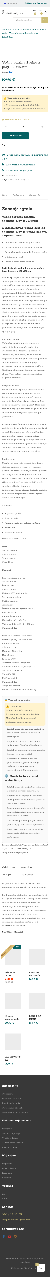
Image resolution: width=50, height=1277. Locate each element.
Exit (11, 72)
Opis (4, 195)
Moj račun (7, 1163)
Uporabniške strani (11, 1098)
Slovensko (10, 3)
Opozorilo (34, 195)
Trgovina (16, 29)
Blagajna (6, 1177)
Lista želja (7, 1173)
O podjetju (7, 1093)
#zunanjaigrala (21, 179)
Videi (4, 1198)
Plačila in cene (9, 1147)
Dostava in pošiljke (11, 1133)
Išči (44, 20)
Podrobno (18, 195)
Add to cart (15, 135)
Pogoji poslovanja (11, 1103)
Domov (5, 29)
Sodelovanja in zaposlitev (15, 1112)
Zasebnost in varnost (12, 1142)
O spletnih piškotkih (12, 1107)
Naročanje (7, 1128)
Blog (4, 1194)
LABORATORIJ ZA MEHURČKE (13, 1060)
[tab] (6, 196)
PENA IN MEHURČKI (35, 974)
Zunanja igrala (30, 29)
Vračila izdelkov (10, 1138)
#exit (10, 179)
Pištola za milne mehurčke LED (12, 975)
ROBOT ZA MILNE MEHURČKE (35, 1019)
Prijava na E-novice (36, 3)
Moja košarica (9, 1168)
